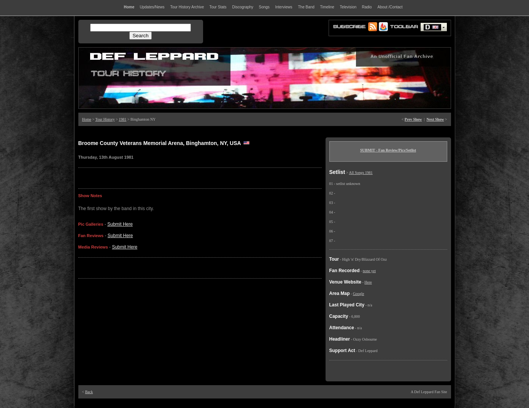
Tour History (104, 119)
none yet (369, 271)
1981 (122, 119)
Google (358, 294)
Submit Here (120, 224)
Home (86, 119)
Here (368, 282)
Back (89, 392)
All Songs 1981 (361, 173)
